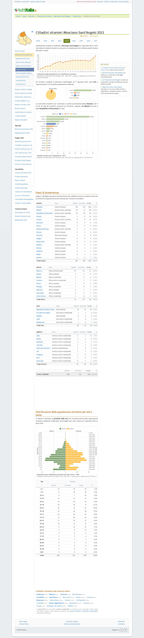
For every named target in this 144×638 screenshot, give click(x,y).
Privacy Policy (23, 624)
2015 (81, 41)
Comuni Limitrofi (20, 116)
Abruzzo (31, 16)
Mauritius (39, 290)
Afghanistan (40, 322)
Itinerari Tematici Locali (22, 216)
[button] (121, 630)
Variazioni (100, 2)
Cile (37, 351)
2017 (95, 41)
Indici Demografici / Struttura (24, 73)
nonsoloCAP (25, 2)
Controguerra (82, 600)
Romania (39, 207)
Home (18, 16)
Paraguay (39, 355)
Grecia (38, 226)
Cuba (38, 336)
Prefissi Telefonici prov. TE (23, 149)
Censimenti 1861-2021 (22, 77)
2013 (66, 41)
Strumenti (121, 621)
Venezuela (39, 361)
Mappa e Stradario (21, 120)
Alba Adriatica (78, 594)
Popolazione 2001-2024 (23, 58)
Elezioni (106, 2)
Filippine (39, 316)
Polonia (38, 216)
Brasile (38, 339)
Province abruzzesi (21, 176)
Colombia (39, 345)
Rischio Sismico (20, 108)
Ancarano (88, 603)
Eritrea (38, 283)
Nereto (80, 597)
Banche (126, 2)
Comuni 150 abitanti (22, 195)
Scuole (120, 2)
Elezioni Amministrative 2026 (86, 2)
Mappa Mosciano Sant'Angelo (112, 87)
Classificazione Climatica (23, 112)
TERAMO (72, 606)
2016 (88, 41)
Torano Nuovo (56, 600)
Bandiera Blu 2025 (21, 220)
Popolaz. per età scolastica (23, 66)
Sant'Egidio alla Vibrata (56, 606)
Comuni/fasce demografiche (24, 199)
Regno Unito (40, 242)
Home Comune (20, 51)
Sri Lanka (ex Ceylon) (43, 313)
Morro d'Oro (68, 597)
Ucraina (39, 219)
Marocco (39, 271)
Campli (40, 606)
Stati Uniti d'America (43, 348)
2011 (52, 41)
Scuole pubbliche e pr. (22, 101)
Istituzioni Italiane (72, 621)
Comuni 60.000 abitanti (23, 192)
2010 (45, 41)
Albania (38, 210)
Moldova (39, 245)
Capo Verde (40, 293)
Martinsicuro (75, 603)
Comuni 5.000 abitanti (23, 203)
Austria (38, 257)
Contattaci (121, 624)
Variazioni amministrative (72, 624)
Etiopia (38, 274)
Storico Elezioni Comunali (23, 93)
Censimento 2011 (21, 84)
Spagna (39, 238)
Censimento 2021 (21, 80)
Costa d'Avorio (41, 296)
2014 (74, 41)
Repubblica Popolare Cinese (45, 309)
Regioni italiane (20, 180)
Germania (39, 223)
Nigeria (38, 277)
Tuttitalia (17, 2)
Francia (38, 232)
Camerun (39, 280)
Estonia (38, 248)
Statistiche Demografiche (23, 55)
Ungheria (39, 251)
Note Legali (23, 621)
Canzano (69, 600)
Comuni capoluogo (21, 188)
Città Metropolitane (21, 184)
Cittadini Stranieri (21, 69)
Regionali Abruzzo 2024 (22, 133)
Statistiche (114, 2)
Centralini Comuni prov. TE (23, 145)
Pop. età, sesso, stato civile (23, 62)
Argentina (39, 342)
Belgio (38, 254)
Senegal (39, 287)
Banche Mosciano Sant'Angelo (112, 73)
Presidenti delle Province (23, 157)
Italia (24, 16)
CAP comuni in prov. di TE (23, 153)
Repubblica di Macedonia (44, 213)
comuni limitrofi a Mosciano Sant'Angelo (84, 611)
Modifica (84, 36)
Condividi (94, 36)
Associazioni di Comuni (22, 212)
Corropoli (91, 597)
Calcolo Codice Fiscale (37, 2)
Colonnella (41, 603)
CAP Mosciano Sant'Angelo (111, 80)
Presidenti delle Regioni (23, 160)
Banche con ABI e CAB (22, 105)
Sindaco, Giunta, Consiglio (23, 89)
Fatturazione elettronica (23, 97)
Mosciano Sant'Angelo (62, 16)
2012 (59, 41)
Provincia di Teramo (44, 16)
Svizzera (39, 235)
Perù (37, 358)
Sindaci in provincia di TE (23, 141)
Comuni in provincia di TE (23, 173)
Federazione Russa (42, 229)
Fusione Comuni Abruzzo (23, 164)
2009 (38, 41)
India (38, 319)
